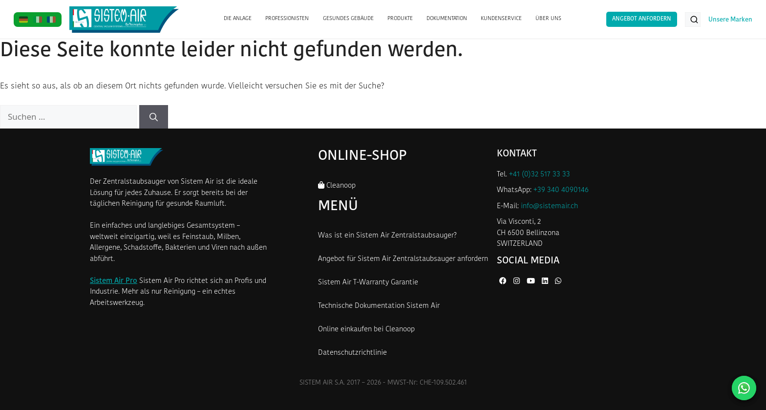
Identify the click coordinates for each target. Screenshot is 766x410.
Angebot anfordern (641, 19)
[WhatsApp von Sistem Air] (558, 282)
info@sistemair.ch (549, 206)
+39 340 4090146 (561, 190)
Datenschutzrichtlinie (352, 353)
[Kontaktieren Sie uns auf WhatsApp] (744, 388)
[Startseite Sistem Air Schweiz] (124, 19)
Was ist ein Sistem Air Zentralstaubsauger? (387, 235)
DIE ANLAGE (238, 19)
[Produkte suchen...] (693, 19)
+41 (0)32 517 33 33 (539, 174)
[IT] (38, 19)
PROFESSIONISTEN (287, 19)
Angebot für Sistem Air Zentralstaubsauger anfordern (403, 259)
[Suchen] (153, 117)
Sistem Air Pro (113, 281)
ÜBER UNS (548, 19)
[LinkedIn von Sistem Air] (546, 282)
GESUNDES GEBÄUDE (348, 19)
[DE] (24, 19)
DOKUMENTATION (446, 19)
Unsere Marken (730, 20)
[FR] (51, 19)
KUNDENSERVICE (501, 19)
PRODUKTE (400, 19)
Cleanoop (337, 185)
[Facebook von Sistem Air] (504, 282)
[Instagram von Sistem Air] (517, 282)
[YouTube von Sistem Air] (531, 282)
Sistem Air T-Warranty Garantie (368, 282)
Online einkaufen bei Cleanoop (366, 329)
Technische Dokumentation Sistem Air (379, 306)
